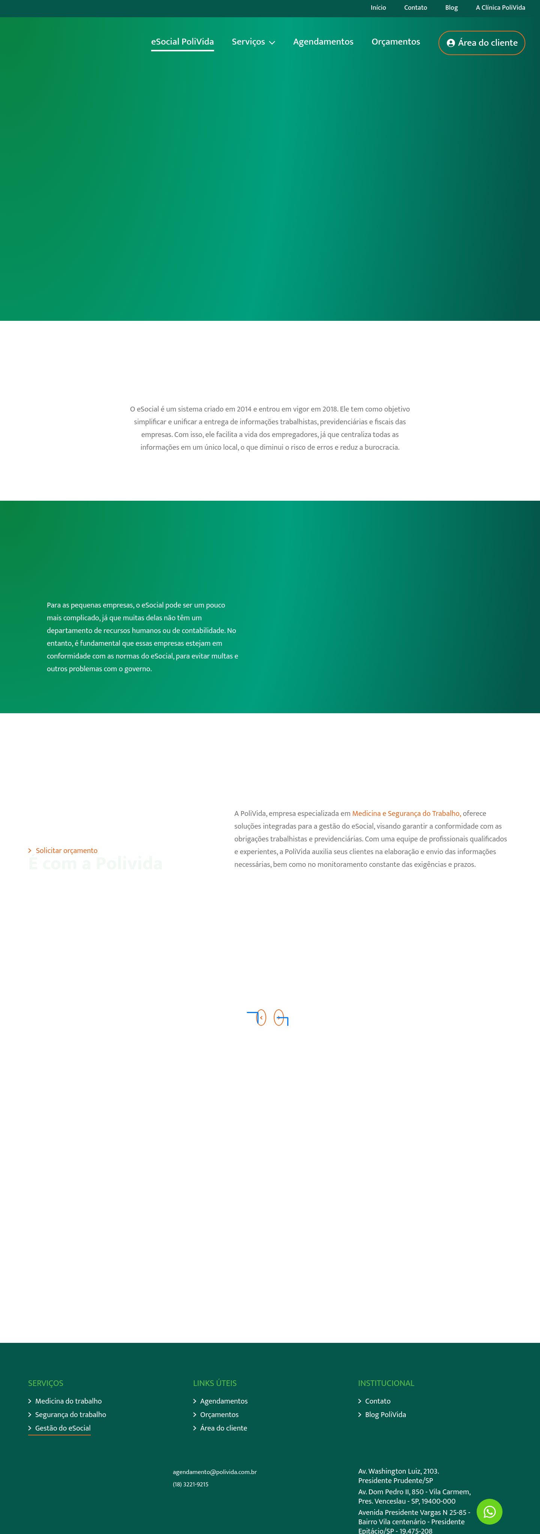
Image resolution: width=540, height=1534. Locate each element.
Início (378, 7)
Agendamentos (323, 41)
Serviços (248, 41)
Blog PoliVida (385, 1415)
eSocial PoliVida (182, 41)
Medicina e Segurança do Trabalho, (406, 813)
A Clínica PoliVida (500, 7)
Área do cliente (488, 43)
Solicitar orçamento (67, 850)
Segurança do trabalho (70, 1415)
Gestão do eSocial (63, 1428)
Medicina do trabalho (68, 1401)
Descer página (61, 254)
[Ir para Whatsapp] (489, 1512)
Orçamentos (396, 41)
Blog (451, 7)
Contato (416, 7)
